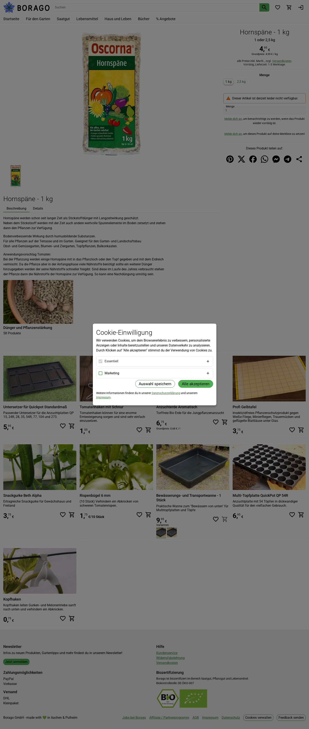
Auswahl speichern (155, 383)
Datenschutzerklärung (166, 393)
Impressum (103, 397)
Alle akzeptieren (196, 383)
